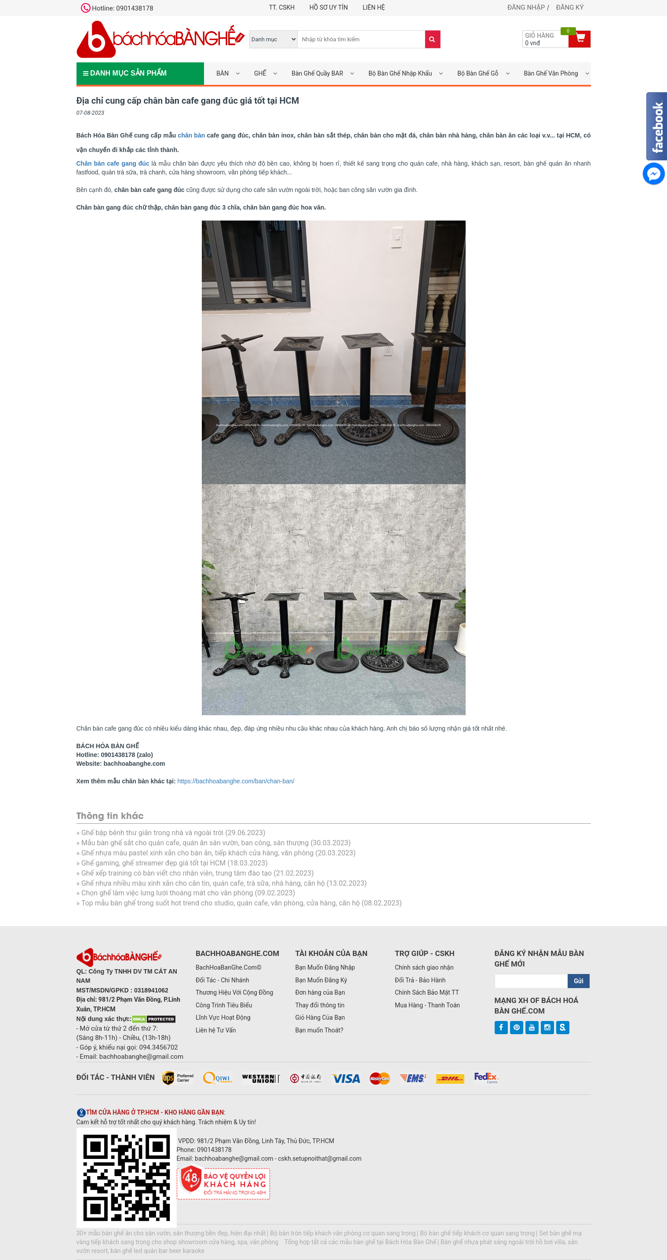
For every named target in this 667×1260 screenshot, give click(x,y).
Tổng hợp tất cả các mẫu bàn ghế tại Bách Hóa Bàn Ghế (360, 1242)
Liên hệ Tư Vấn (216, 1030)
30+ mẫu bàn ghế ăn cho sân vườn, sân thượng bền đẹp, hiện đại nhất (171, 1233)
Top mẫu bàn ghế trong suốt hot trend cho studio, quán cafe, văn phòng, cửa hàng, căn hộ (220, 903)
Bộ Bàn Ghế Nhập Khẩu (400, 73)
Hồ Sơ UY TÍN (329, 7)
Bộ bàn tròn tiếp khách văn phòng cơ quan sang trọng (343, 1233)
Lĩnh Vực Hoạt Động (223, 1017)
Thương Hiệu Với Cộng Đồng (234, 992)
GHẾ (260, 73)
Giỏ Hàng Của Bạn (320, 1017)
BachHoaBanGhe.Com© (229, 967)
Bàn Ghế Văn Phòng (551, 73)
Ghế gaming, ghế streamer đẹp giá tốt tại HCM (153, 863)
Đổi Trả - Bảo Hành (420, 980)
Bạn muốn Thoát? (319, 1030)
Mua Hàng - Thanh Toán (427, 1005)
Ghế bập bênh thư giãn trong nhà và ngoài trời (152, 833)
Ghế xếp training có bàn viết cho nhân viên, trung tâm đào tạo (176, 873)
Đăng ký (570, 7)
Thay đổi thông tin (319, 1005)
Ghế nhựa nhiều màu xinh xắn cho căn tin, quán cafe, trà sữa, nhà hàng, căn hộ (203, 883)
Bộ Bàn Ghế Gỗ (477, 73)
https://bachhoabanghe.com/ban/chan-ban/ (235, 781)
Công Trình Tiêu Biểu (224, 1005)
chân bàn (191, 135)
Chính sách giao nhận (424, 967)
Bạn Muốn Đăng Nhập (325, 967)
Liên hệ (374, 7)
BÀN (222, 73)
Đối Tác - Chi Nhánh (222, 980)
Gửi (578, 981)
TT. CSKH (282, 7)
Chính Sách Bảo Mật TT (427, 992)
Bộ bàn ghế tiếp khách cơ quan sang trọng (477, 1233)
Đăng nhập (526, 7)
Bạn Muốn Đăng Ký (321, 980)
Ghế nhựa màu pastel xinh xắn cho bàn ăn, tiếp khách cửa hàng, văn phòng (197, 853)
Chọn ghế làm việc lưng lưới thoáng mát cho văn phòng (167, 893)
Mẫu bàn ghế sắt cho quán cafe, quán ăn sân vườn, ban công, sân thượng (195, 843)
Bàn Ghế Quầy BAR (317, 73)
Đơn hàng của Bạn (320, 992)
